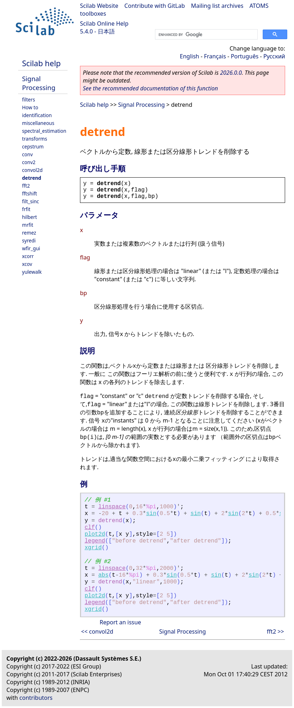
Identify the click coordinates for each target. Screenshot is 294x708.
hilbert (29, 217)
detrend (31, 177)
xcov (27, 264)
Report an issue (120, 622)
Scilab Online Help (104, 23)
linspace (111, 507)
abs (103, 575)
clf (90, 527)
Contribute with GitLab (154, 6)
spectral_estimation (44, 130)
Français (215, 56)
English (189, 56)
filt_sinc (30, 201)
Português (244, 56)
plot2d (95, 534)
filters (28, 99)
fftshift (29, 193)
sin (151, 513)
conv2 (29, 162)
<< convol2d (97, 631)
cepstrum (33, 146)
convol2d (32, 170)
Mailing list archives (217, 6)
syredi (29, 240)
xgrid (93, 548)
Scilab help (41, 63)
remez (29, 232)
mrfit (27, 224)
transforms (34, 138)
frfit (26, 209)
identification (37, 115)
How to (30, 107)
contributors (36, 698)
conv (27, 154)
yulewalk (32, 271)
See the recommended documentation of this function (150, 88)
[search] (206, 34)
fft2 (26, 185)
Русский (274, 56)
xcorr (28, 256)
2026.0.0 (231, 73)
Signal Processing (38, 83)
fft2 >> (275, 631)
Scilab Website (99, 6)
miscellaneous (38, 123)
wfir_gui (31, 248)
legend (95, 541)
